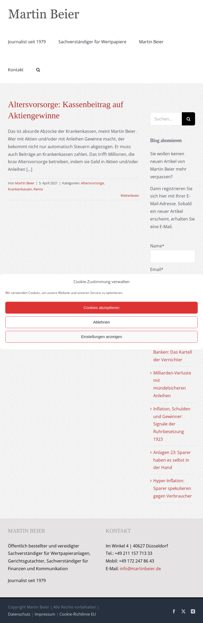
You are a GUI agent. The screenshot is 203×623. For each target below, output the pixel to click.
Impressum (45, 614)
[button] (38, 69)
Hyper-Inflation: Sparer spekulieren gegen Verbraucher (172, 488)
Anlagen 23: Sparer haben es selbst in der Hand (172, 460)
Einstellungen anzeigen (101, 336)
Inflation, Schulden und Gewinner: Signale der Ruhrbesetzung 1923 (171, 424)
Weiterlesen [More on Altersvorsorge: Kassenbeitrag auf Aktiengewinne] (130, 195)
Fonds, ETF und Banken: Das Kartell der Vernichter (172, 352)
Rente (38, 189)
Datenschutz (19, 614)
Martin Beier (24, 183)
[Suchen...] (166, 118)
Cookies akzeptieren (101, 307)
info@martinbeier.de (140, 569)
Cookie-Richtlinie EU (77, 614)
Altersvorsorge (92, 183)
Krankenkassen (20, 189)
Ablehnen (101, 322)
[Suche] (188, 118)
